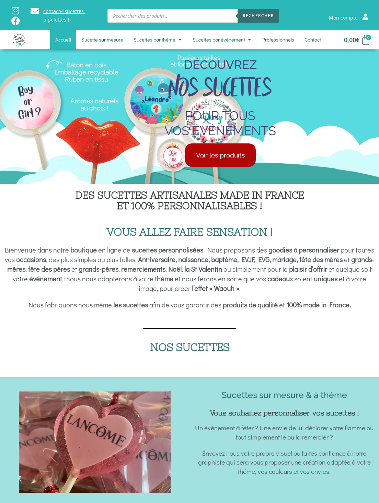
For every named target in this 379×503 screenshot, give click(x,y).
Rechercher (258, 16)
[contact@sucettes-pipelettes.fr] (35, 11)
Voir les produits (220, 155)
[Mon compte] (365, 16)
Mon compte (343, 17)
